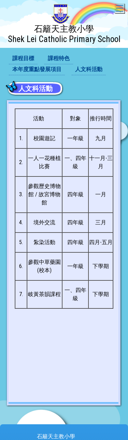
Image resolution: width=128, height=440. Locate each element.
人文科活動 (88, 69)
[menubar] (64, 64)
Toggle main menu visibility (120, 6)
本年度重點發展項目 (36, 69)
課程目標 (23, 58)
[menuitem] (23, 58)
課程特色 (59, 58)
